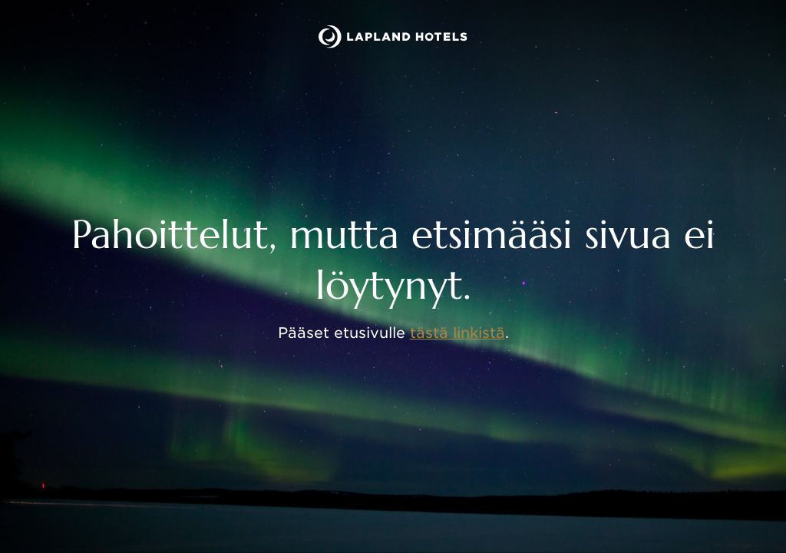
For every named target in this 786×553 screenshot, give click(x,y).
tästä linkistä (457, 333)
